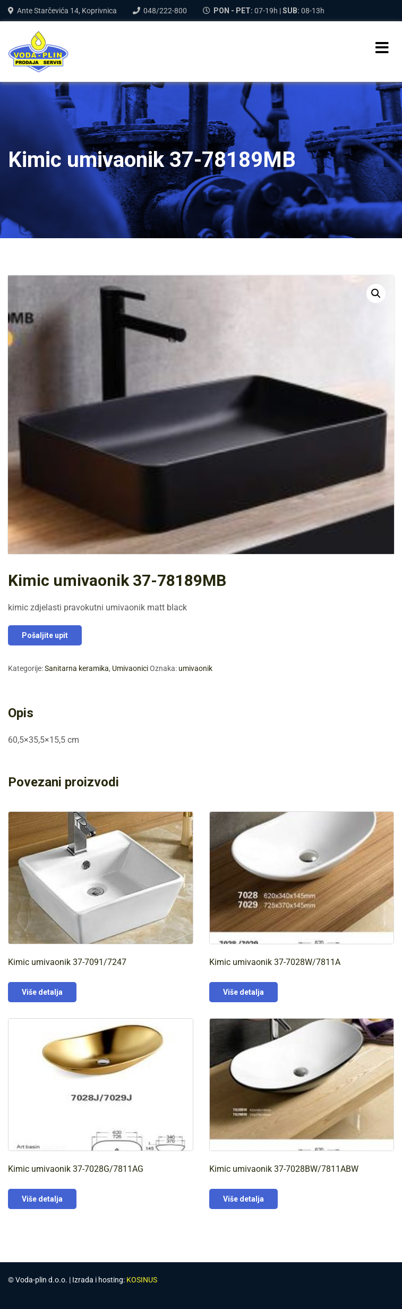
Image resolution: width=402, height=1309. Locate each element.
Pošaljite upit (45, 635)
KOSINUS (141, 1280)
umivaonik (195, 668)
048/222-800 (165, 10)
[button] (376, 293)
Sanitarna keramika (77, 668)
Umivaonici (130, 668)
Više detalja (42, 992)
